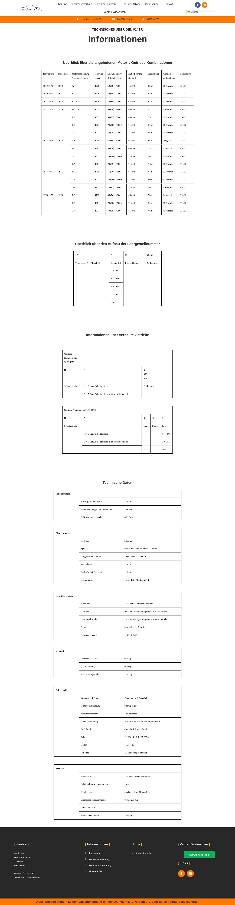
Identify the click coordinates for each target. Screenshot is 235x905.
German (192, 12)
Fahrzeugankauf (106, 3)
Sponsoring (152, 3)
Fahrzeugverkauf (82, 3)
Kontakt (168, 3)
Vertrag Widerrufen (114, 11)
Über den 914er (131, 3)
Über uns (61, 3)
